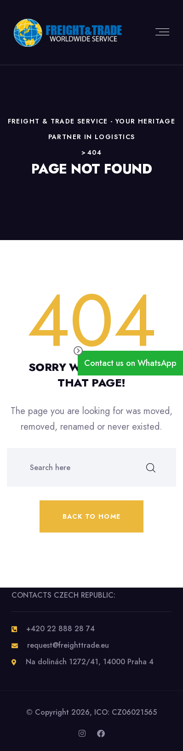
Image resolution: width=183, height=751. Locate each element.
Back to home (92, 516)
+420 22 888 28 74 (60, 628)
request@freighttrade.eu (68, 645)
